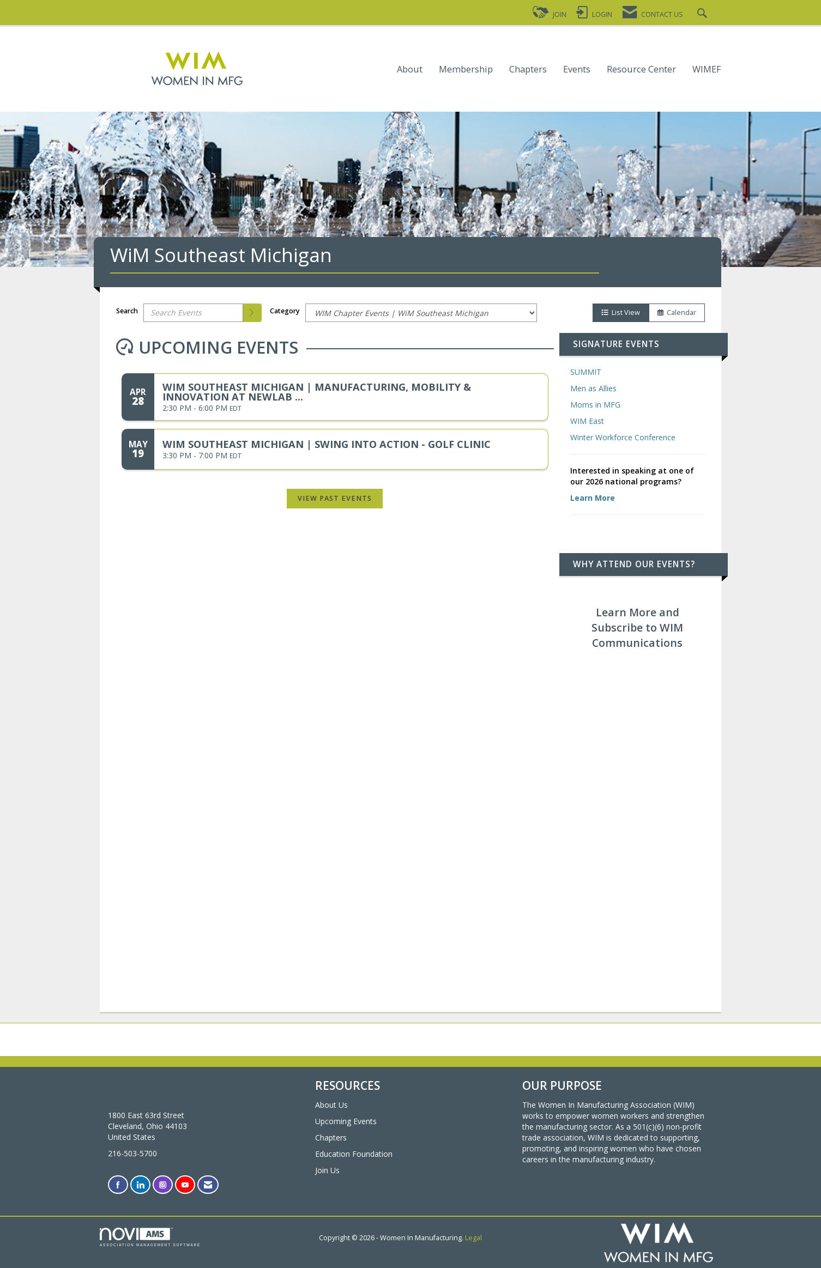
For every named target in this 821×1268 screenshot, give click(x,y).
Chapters (528, 69)
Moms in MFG (595, 404)
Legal (473, 1237)
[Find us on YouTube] (185, 1184)
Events (576, 69)
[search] (252, 313)
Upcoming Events (346, 1121)
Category (285, 311)
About (409, 69)
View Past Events (335, 498)
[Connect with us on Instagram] (163, 1184)
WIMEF (706, 69)
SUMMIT (585, 372)
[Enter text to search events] (193, 313)
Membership (466, 69)
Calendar (676, 312)
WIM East (587, 421)
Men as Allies (593, 388)
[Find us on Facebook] (118, 1184)
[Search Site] (703, 14)
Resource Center (641, 69)
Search (127, 311)
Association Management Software (150, 1237)
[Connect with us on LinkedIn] (140, 1184)
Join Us (327, 1170)
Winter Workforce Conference (622, 437)
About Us (331, 1105)
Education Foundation (354, 1154)
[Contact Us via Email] (208, 1184)
